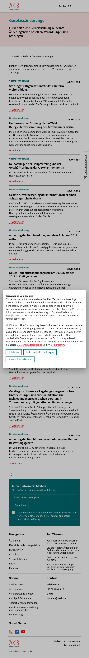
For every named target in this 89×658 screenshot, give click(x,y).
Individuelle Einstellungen (40, 352)
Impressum (59, 344)
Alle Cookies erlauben (20, 359)
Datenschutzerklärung (30, 344)
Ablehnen (14, 352)
